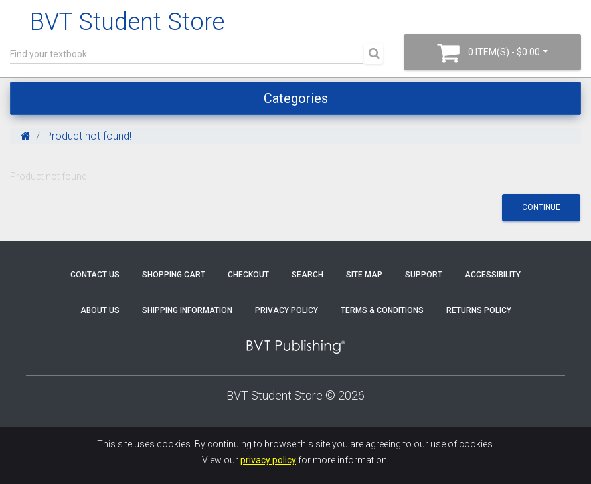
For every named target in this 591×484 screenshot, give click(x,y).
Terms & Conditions (382, 310)
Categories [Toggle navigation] (296, 98)
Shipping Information (187, 310)
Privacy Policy (286, 310)
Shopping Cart (173, 274)
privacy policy (268, 460)
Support (423, 274)
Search (307, 274)
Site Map (364, 274)
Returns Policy (478, 310)
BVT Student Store (127, 22)
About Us (100, 310)
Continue (541, 207)
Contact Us (95, 274)
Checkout (248, 274)
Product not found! (88, 136)
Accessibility (493, 274)
